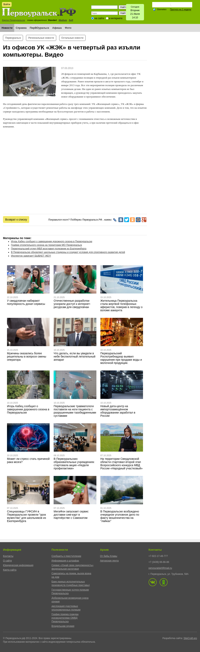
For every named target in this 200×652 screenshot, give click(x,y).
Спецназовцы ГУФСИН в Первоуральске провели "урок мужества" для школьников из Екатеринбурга (26, 516)
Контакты (8, 556)
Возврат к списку (16, 219)
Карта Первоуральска (13, 20)
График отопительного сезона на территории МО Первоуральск (46, 245)
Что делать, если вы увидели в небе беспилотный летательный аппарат (74, 356)
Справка (21, 27)
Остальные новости (72, 37)
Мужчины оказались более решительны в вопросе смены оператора (26, 356)
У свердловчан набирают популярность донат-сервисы (26, 302)
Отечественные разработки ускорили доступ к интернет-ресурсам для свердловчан (72, 304)
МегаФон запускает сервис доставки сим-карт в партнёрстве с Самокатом (71, 514)
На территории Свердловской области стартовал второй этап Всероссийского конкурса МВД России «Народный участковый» (121, 463)
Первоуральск (13, 37)
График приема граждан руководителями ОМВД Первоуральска (65, 618)
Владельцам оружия (63, 626)
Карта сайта (9, 569)
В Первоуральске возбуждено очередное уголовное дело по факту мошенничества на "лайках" (119, 516)
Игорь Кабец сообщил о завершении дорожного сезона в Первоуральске (51, 241)
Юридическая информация (18, 565)
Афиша (57, 27)
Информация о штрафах (65, 560)
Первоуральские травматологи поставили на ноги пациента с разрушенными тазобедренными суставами (75, 411)
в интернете (115, 18)
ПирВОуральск (39, 27)
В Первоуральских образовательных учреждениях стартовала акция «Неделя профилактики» (74, 463)
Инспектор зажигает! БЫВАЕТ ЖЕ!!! (31, 255)
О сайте (7, 560)
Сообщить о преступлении (66, 556)
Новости (7, 27)
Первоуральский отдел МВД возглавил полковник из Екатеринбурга (48, 248)
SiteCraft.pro (190, 638)
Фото (68, 27)
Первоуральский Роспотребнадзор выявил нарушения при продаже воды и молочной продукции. (121, 358)
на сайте (99, 18)
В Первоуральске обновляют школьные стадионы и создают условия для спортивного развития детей (68, 252)
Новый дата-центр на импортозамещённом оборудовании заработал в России (117, 411)
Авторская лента (109, 560)
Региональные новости (41, 37)
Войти (6, 4)
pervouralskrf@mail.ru (160, 568)
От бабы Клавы (108, 556)
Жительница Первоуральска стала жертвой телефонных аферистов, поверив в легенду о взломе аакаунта (121, 305)
